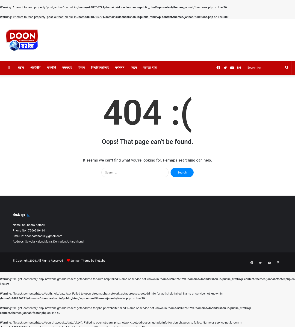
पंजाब (81, 67)
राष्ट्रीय (21, 67)
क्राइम (134, 67)
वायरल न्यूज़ (149, 67)
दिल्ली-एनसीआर (100, 67)
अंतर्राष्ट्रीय (35, 67)
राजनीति (51, 67)
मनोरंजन (119, 67)
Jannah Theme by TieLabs (88, 260)
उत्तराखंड (67, 67)
